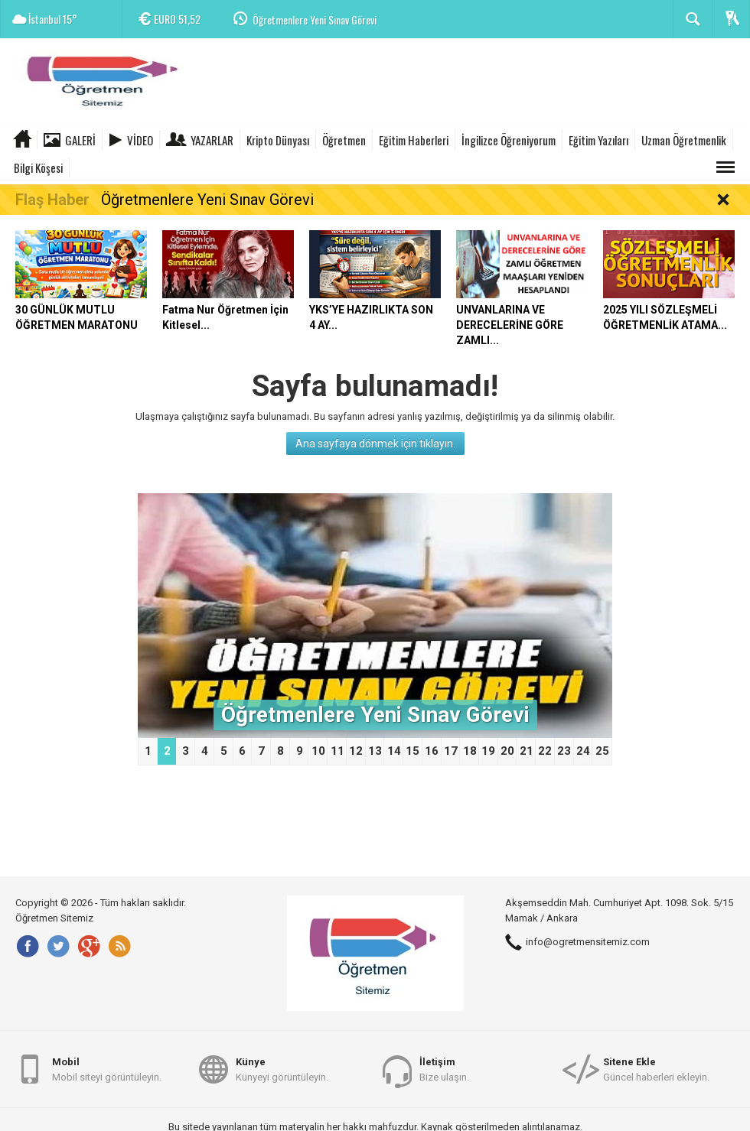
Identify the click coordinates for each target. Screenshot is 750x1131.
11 (337, 751)
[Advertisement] (471, 84)
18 (470, 751)
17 (451, 751)
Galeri (80, 140)
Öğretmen (344, 140)
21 (526, 751)
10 (318, 751)
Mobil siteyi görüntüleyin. (106, 1069)
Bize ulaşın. (444, 1069)
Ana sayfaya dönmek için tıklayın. (375, 443)
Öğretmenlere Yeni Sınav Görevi (315, 19)
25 (602, 751)
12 (356, 751)
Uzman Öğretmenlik (683, 140)
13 (375, 751)
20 (507, 751)
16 (432, 751)
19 (488, 751)
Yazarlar (212, 140)
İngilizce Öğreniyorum (508, 140)
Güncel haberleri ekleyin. (656, 1069)
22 (545, 751)
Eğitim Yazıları (598, 140)
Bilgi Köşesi (38, 167)
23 (564, 751)
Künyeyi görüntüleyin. (282, 1069)
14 (394, 751)
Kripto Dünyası (277, 140)
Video (140, 140)
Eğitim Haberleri (413, 140)
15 (412, 751)
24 (583, 751)
